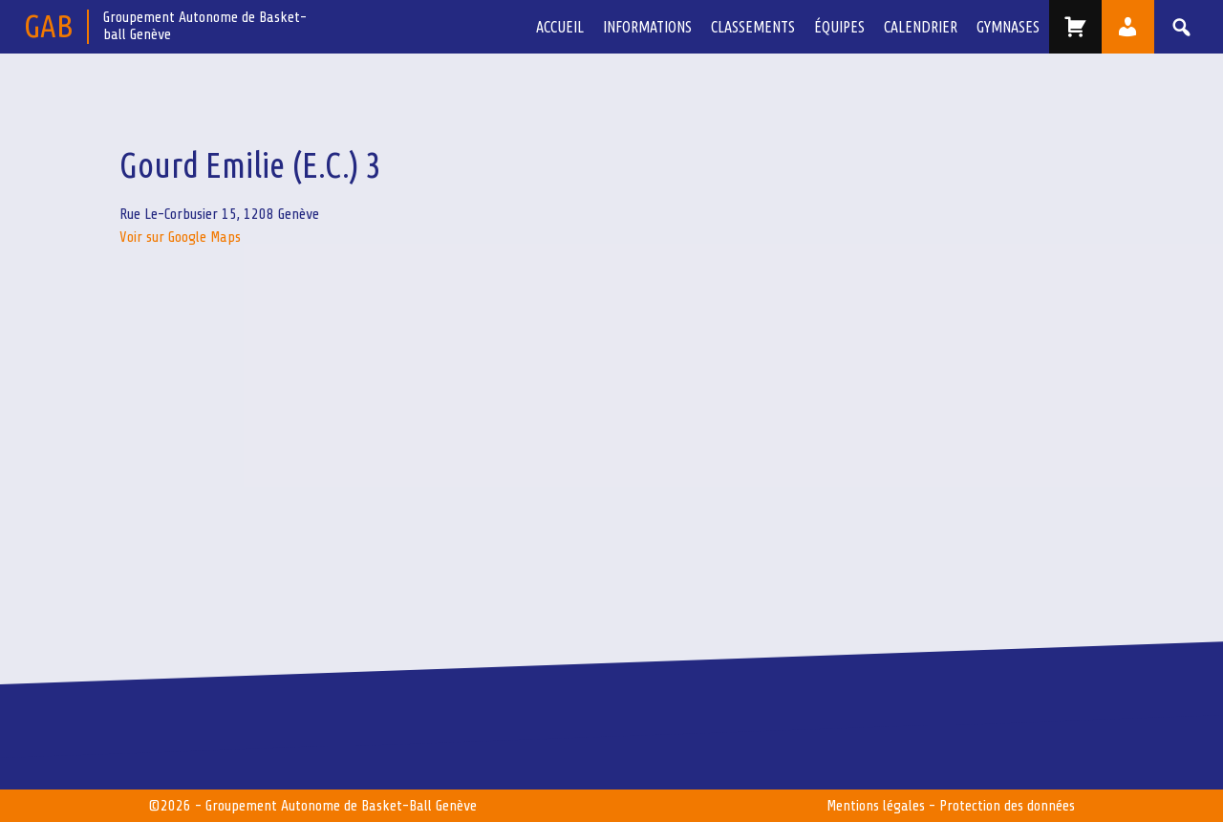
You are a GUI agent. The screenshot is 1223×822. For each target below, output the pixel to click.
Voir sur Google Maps (180, 237)
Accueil (560, 26)
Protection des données (1007, 805)
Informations (647, 26)
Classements (753, 26)
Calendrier (920, 26)
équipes (839, 26)
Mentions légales (875, 805)
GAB (48, 25)
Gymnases (1008, 26)
